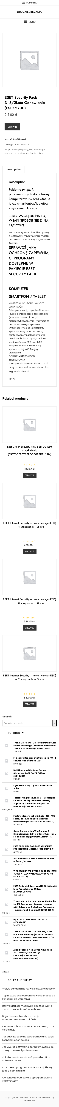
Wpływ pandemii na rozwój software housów (28, 988)
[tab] (13, 169)
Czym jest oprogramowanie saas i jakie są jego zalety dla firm (27, 1069)
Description (13, 169)
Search (6, 716)
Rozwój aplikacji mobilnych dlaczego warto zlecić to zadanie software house (27, 1007)
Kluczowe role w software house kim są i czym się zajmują (29, 1028)
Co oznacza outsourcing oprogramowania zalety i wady (27, 1079)
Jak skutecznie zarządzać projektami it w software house (26, 1058)
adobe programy (19, 149)
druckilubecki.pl (29, 12)
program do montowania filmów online (24, 153)
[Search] (54, 723)
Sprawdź (12, 126)
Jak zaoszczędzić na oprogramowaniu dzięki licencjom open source (28, 1038)
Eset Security (23, 144)
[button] (29, 21)
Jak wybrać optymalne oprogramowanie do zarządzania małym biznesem (28, 1048)
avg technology (37, 149)
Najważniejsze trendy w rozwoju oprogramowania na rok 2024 (20, 1017)
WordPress (29, 1100)
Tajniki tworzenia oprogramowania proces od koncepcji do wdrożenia (28, 997)
